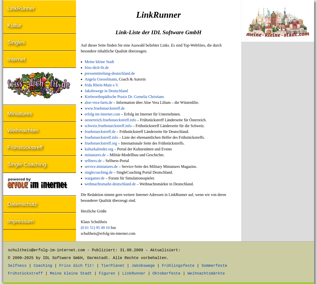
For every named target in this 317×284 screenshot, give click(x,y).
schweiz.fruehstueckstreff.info (108, 126)
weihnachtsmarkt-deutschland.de (110, 184)
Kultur (14, 25)
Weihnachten (22, 130)
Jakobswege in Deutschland (106, 91)
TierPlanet (113, 266)
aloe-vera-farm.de (98, 102)
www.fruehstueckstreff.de (105, 108)
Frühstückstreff (25, 147)
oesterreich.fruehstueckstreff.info (110, 120)
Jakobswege (143, 266)
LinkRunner (21, 8)
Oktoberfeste (166, 273)
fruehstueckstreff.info (101, 137)
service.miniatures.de (101, 166)
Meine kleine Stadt (99, 62)
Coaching (43, 266)
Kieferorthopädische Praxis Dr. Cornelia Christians (124, 97)
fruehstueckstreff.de (100, 132)
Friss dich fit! (76, 266)
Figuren (107, 273)
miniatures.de (95, 155)
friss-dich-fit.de (97, 67)
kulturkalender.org (99, 149)
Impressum (20, 221)
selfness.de (93, 161)
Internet (16, 59)
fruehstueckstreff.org (101, 143)
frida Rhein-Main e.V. (102, 85)
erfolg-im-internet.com (102, 114)
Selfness (17, 266)
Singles (16, 42)
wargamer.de (95, 178)
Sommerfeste (214, 266)
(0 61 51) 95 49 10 (95, 228)
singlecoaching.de (99, 172)
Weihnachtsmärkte (206, 273)
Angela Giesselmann (101, 79)
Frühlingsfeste (178, 266)
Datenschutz (22, 204)
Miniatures (19, 114)
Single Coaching (26, 164)
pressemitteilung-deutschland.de (110, 73)
